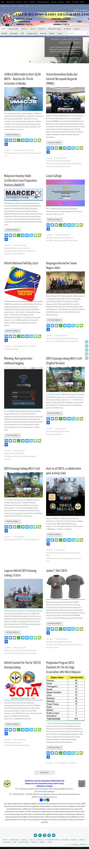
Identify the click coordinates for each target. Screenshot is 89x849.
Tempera (75, 844)
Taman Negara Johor (72, 341)
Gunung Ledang (53, 434)
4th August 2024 (19, 451)
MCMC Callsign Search (70, 240)
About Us (20, 2)
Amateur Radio (11, 2)
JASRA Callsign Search (55, 240)
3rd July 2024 (60, 550)
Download (58, 2)
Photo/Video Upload (46, 2)
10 (48, 61)
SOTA (16, 653)
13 (55, 61)
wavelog (20, 456)
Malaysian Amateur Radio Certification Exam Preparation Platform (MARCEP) (20, 180)
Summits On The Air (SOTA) (28, 653)
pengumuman (66, 161)
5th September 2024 (21, 346)
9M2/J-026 (51, 558)
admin (8, 150)
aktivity (56, 431)
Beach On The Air (18, 153)
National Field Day (12, 349)
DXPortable (32, 153)
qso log (14, 456)
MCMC (50, 164)
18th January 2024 (20, 740)
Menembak (80, 2)
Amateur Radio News (23, 248)
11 (50, 61)
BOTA (26, 153)
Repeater (65, 2)
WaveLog (21, 6)
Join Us (27, 2)
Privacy (35, 6)
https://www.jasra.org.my (48, 797)
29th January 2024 (20, 648)
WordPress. (83, 844)
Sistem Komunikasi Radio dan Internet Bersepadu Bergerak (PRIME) (61, 79)
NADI (55, 164)
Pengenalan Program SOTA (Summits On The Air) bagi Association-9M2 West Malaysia (63, 667)
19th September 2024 (63, 235)
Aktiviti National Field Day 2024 (21, 263)
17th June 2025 (61, 158)
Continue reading (13, 135)
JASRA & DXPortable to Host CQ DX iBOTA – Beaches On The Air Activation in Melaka (22, 79)
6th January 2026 (19, 150)
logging (8, 456)
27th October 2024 (20, 245)
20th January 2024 (62, 639)
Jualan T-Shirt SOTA (56, 571)
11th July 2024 (61, 429)
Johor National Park (58, 341)
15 (59, 61)
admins (50, 763)
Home (3, 2)
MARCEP (28, 6)
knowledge (57, 161)
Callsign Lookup (11, 6)
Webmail (73, 2)
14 (57, 61)
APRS (2, 6)
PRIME (59, 164)
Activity (31, 150)
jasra (5, 156)
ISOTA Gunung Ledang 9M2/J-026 (22, 468)
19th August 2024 (62, 336)
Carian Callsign (54, 176)
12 (52, 61)
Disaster (50, 161)
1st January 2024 (62, 763)
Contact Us (34, 2)
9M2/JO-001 (52, 645)
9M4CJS (9, 153)
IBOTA (39, 153)
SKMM (68, 166)
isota (60, 434)
